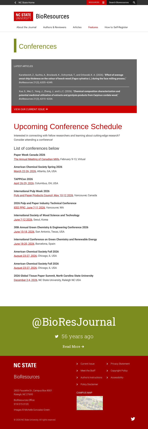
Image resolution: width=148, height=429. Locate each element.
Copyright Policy (119, 370)
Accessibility (117, 377)
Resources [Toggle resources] (94, 2)
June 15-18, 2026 (24, 231)
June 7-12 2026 (23, 219)
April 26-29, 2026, (24, 183)
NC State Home (26, 2)
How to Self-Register (116, 27)
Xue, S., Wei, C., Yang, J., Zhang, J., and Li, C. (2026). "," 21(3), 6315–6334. (69, 95)
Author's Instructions (91, 377)
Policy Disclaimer (89, 384)
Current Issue (87, 363)
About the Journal (26, 27)
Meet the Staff (88, 370)
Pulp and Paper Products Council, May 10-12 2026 (43, 195)
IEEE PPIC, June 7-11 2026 (29, 207)
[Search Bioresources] (119, 2)
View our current (31, 109)
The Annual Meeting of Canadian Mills (36, 159)
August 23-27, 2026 (25, 255)
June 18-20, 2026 (24, 243)
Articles (77, 27)
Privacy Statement (120, 363)
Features (93, 27)
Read (74, 346)
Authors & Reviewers (54, 27)
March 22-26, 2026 (25, 171)
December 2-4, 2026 (25, 280)
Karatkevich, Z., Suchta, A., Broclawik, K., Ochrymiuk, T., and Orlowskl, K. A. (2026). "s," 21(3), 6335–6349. (72, 79)
